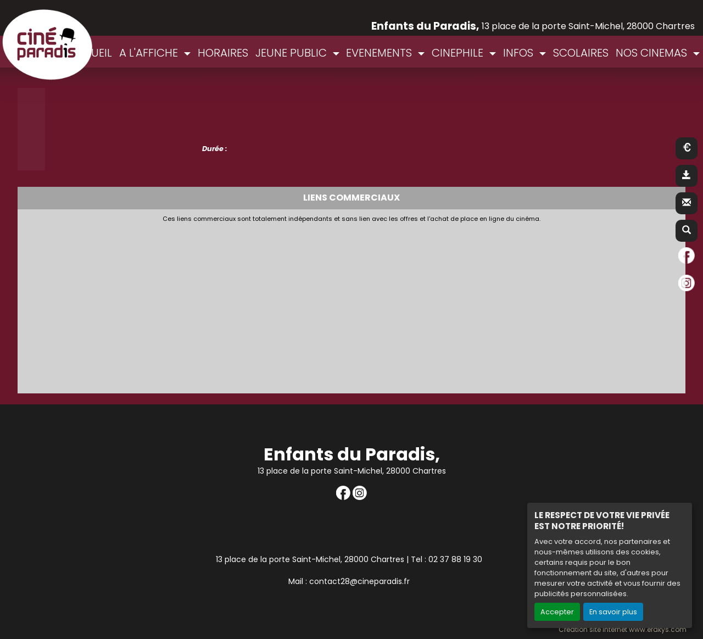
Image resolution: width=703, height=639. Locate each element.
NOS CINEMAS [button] (653, 52)
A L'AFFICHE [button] (150, 52)
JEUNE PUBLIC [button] (292, 52)
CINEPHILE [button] (459, 52)
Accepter (557, 611)
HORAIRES (223, 52)
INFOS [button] (519, 52)
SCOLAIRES (581, 52)
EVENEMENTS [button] (380, 52)
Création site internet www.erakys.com (623, 629)
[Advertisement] (289, 305)
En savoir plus (613, 611)
